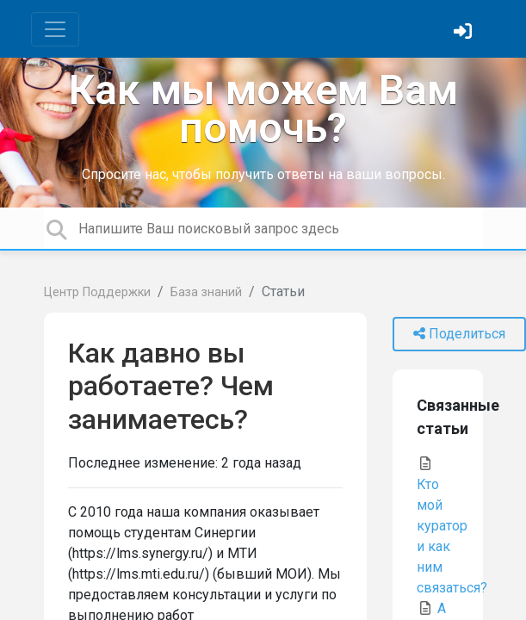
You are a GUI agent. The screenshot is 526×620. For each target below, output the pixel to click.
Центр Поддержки (97, 292)
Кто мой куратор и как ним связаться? (452, 526)
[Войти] (465, 33)
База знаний (206, 292)
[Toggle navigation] (55, 29)
